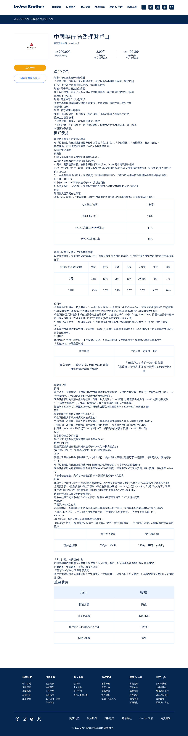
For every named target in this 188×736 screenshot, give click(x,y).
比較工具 (132, 7)
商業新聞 (56, 7)
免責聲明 (165, 718)
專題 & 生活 (115, 7)
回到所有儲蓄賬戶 (30, 78)
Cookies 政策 (146, 718)
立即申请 (30, 68)
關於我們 (74, 718)
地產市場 (100, 7)
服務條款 (127, 718)
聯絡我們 (92, 718)
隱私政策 (109, 718)
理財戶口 (24, 19)
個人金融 (85, 7)
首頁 (16, 19)
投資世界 (71, 7)
